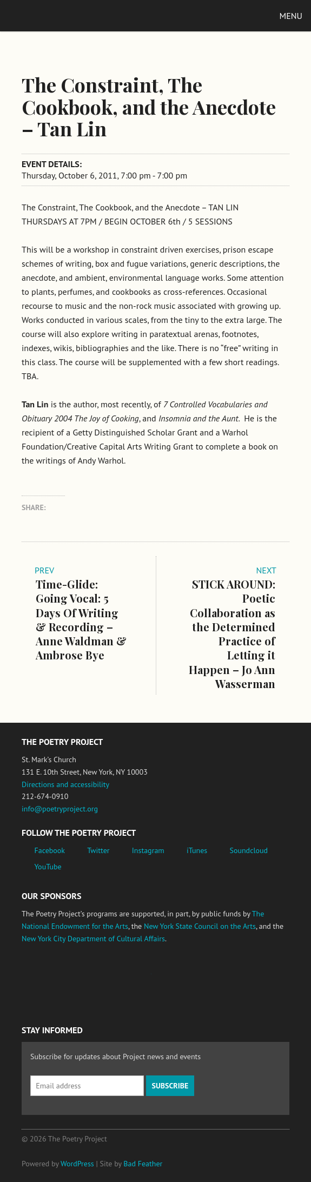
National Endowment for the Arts (51, 979)
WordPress (77, 1163)
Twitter (98, 850)
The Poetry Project (59, 15)
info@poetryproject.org (60, 809)
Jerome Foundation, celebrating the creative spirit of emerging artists (121, 979)
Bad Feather (142, 1163)
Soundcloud (248, 850)
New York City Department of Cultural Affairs (93, 938)
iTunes (197, 850)
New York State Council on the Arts (200, 926)
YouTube (48, 866)
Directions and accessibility (65, 784)
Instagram (148, 850)
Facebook (50, 850)
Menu (291, 15)
